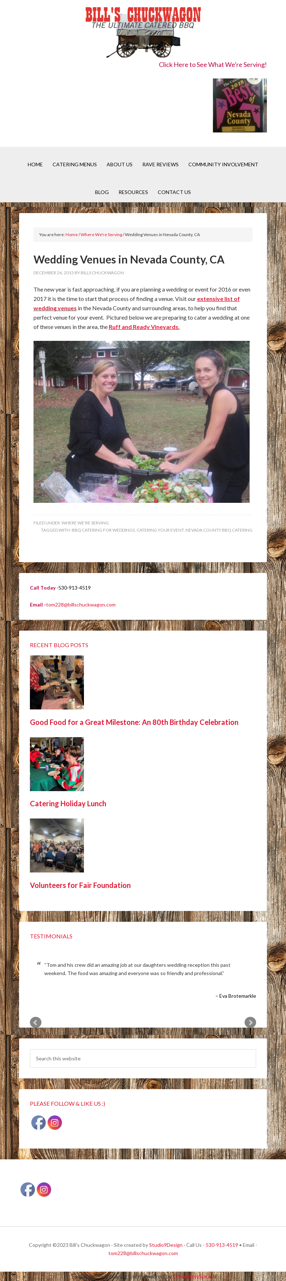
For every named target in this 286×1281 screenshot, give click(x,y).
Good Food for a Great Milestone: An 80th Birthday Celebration (134, 722)
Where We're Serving (85, 523)
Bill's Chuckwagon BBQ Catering (143, 33)
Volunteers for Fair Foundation (80, 885)
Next (250, 1022)
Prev (35, 1022)
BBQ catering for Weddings (103, 530)
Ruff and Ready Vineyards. (144, 326)
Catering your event (160, 530)
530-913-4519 (222, 1245)
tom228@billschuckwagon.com (81, 604)
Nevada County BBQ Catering (219, 530)
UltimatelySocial (193, 1276)
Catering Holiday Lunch (68, 803)
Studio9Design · (167, 1245)
